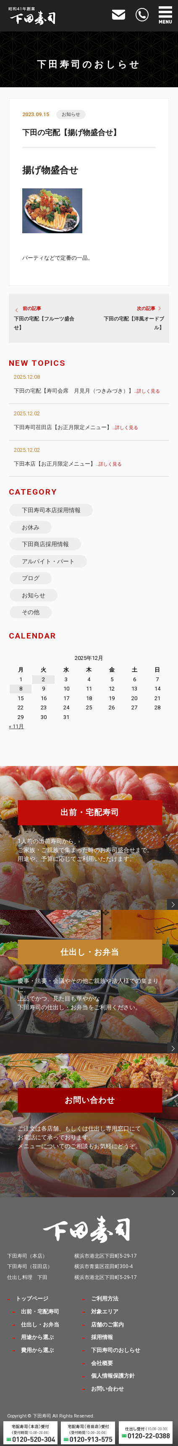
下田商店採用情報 (45, 544)
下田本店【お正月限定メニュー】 (68, 464)
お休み (30, 527)
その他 (30, 612)
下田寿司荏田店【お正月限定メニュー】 (76, 427)
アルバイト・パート (48, 561)
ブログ (30, 578)
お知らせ (71, 114)
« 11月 (16, 726)
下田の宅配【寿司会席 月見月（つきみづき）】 (87, 391)
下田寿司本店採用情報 (51, 510)
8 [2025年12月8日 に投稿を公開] (20, 688)
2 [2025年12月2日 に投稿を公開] (43, 679)
